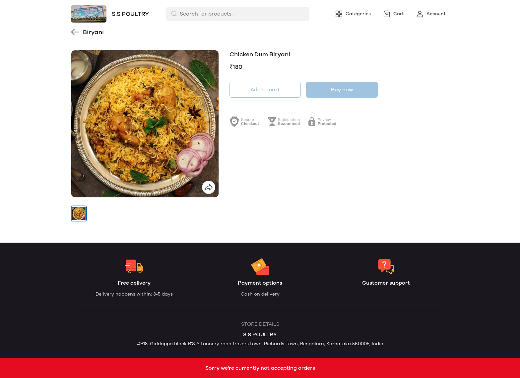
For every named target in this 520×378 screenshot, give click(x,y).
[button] (79, 213)
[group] (145, 123)
